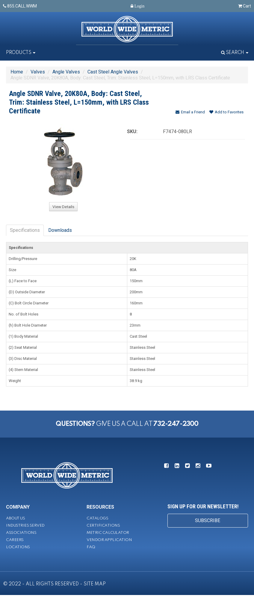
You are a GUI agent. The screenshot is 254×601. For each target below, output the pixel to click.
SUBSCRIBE (207, 520)
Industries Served (25, 526)
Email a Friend (190, 112)
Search (232, 52)
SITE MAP (95, 584)
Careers (15, 540)
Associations (21, 533)
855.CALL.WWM (20, 6)
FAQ (91, 547)
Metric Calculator (108, 533)
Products (18, 52)
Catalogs (97, 518)
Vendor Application (109, 540)
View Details (63, 206)
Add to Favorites (226, 112)
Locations (18, 547)
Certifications (103, 526)
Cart (244, 6)
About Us (15, 518)
